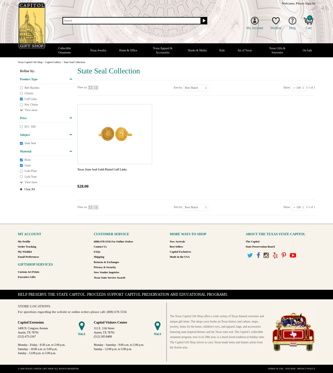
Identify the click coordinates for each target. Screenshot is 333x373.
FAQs (97, 251)
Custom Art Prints (28, 271)
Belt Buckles (31, 87)
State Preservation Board (260, 246)
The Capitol (253, 241)
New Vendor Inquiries (106, 272)
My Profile (24, 241)
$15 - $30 (29, 126)
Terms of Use (275, 368)
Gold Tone (30, 176)
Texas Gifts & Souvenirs (277, 50)
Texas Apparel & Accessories (162, 50)
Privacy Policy (306, 368)
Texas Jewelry (98, 50)
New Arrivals (177, 241)
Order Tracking (27, 246)
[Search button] (203, 21)
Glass (27, 165)
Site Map (290, 368)
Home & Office (128, 50)
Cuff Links (30, 99)
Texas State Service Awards (110, 277)
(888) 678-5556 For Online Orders (113, 241)
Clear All (29, 189)
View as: (82, 87)
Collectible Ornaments (64, 50)
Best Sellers (176, 246)
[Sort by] (196, 87)
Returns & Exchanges (106, 262)
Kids (222, 50)
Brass (27, 160)
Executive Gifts (27, 277)
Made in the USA (180, 256)
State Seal (30, 143)
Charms (28, 93)
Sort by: (178, 87)
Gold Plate (30, 171)
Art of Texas (244, 50)
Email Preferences (28, 256)
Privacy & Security (105, 267)
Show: (287, 87)
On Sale (307, 50)
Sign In (310, 3)
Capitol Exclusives (180, 251)
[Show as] (298, 87)
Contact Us (100, 246)
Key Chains (31, 104)
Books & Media (197, 50)
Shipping (99, 256)
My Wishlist (25, 251)
